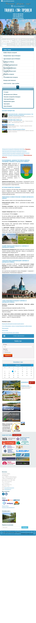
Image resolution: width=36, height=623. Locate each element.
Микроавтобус (7, 352)
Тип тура (5, 344)
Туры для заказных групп (9, 71)
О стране (6, 92)
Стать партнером (17, 435)
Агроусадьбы (5, 330)
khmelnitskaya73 (8, 489)
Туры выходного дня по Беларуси (11, 58)
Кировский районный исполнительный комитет (13, 323)
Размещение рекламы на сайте (27, 533)
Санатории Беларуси (9, 99)
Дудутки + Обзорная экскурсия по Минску (16, 129)
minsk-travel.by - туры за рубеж (11, 83)
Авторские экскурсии (8, 74)
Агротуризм (7, 103)
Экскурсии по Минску (8, 61)
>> (31, 365)
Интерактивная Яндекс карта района (10, 332)
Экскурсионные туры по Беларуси (11, 55)
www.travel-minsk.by (18, 18)
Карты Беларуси (8, 106)
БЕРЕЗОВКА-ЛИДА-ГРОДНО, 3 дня (15, 119)
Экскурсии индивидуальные (10, 65)
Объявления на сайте (25, 385)
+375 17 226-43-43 (18, 14)
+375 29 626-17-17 (18, 17)
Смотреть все (31, 383)
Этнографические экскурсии (10, 77)
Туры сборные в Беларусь (9, 68)
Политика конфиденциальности (8, 507)
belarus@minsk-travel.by (8, 1)
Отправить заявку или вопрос (18, 335)
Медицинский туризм (9, 101)
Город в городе (11, 124)
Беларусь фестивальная (9, 80)
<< (4, 365)
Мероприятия (5, 328)
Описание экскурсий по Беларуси (12, 96)
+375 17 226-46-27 (18, 15)
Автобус (5, 350)
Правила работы (5, 506)
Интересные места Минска (10, 94)
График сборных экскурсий (10, 52)
